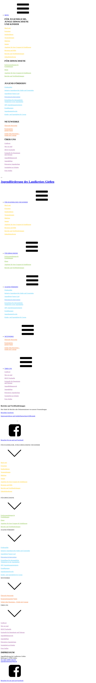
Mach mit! (7, 28)
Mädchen (7, 41)
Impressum (4, 416)
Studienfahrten (8, 34)
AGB (28, 416)
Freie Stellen (8, 170)
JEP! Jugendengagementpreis (13, 105)
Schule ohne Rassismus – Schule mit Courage (12, 134)
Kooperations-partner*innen (8, 129)
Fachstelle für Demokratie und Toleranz (13, 632)
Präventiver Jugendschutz (12, 164)
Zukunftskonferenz (10, 57)
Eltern (6, 70)
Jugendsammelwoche (10, 111)
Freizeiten (7, 31)
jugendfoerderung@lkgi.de (26, 421)
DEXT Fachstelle (9, 150)
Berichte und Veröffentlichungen (14, 53)
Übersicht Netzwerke (10, 125)
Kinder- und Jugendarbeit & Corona (15, 114)
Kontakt (32, 416)
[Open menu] (1, 177)
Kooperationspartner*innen (9, 599)
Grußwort (7, 143)
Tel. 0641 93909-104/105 (8, 660)
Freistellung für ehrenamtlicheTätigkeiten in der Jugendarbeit (13, 100)
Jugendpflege (8, 161)
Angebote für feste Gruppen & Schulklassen (17, 47)
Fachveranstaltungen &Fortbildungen (11, 65)
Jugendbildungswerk (10, 158)
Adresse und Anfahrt (13, 416)
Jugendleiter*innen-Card (11, 93)
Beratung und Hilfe (10, 50)
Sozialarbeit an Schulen (11, 167)
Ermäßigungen (8, 108)
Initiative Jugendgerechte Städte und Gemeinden (19, 90)
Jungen (6, 44)
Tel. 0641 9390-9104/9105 (9, 421)
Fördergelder (8, 87)
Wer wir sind (8, 146)
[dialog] (48, 561)
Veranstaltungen (9, 38)
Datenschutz (23, 416)
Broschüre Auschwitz (7, 412)
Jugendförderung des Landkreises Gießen (27, 181)
